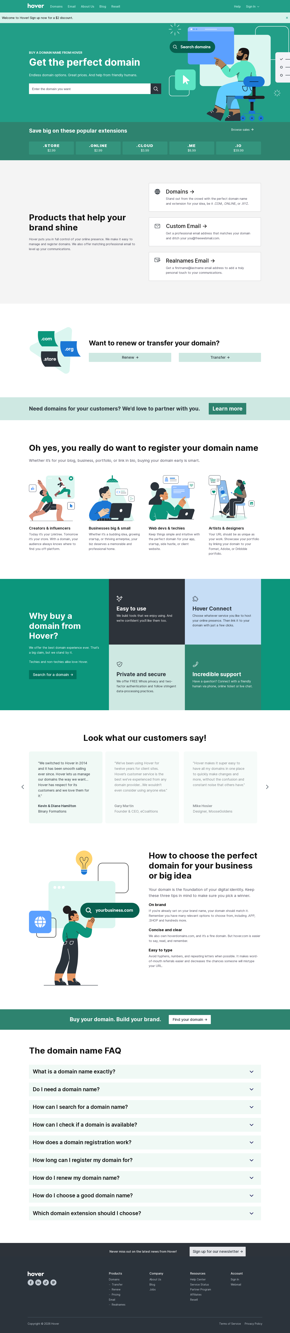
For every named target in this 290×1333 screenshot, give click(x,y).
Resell (115, 6)
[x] (51, 147)
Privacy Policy (253, 1323)
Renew (116, 1289)
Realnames (118, 1304)
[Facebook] (31, 1282)
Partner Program (200, 1289)
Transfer (117, 1284)
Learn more (227, 408)
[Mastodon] (53, 1282)
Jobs (152, 1289)
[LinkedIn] (38, 1282)
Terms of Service (230, 1323)
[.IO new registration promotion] (239, 147)
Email (72, 6)
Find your (190, 1019)
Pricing (116, 1294)
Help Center (198, 1279)
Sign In (252, 6)
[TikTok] (46, 1282)
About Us (87, 6)
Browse (242, 129)
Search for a (53, 674)
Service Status (199, 1284)
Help (237, 6)
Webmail (236, 1284)
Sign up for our (218, 1251)
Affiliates (196, 1294)
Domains (56, 6)
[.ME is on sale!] (192, 147)
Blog (102, 6)
